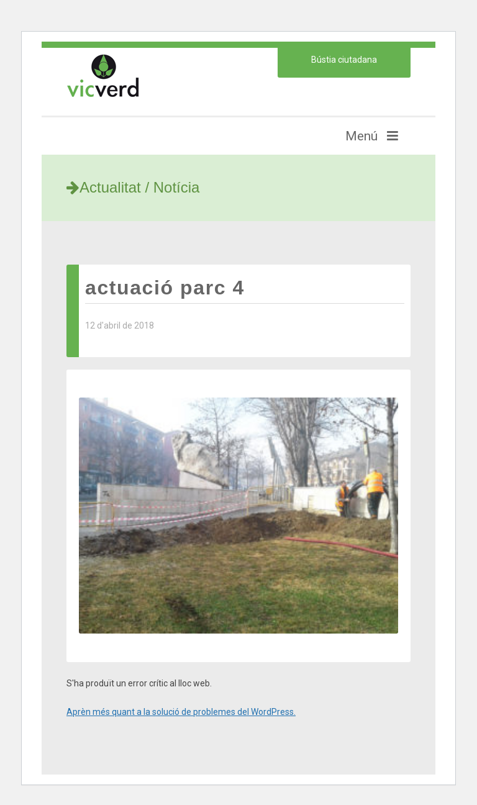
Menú (371, 136)
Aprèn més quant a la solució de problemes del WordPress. (181, 712)
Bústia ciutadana (344, 60)
